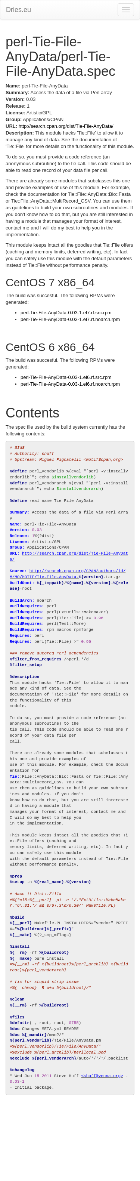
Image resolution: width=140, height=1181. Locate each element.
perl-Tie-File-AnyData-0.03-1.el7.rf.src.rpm (66, 312)
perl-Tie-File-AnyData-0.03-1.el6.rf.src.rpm (66, 377)
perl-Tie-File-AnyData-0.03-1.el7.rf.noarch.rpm (70, 319)
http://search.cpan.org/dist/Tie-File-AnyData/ (66, 126)
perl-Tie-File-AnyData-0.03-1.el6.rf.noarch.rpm (70, 384)
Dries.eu (18, 9)
